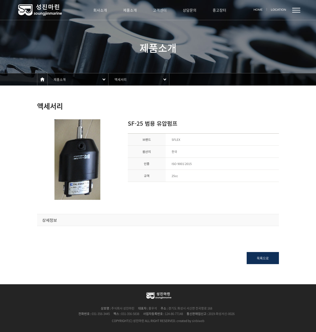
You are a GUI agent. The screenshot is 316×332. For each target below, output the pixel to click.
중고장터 (219, 10)
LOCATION (278, 9)
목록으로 (263, 258)
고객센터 (160, 10)
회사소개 (100, 10)
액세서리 (120, 79)
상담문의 (189, 10)
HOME (258, 9)
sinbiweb (198, 321)
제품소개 (130, 10)
